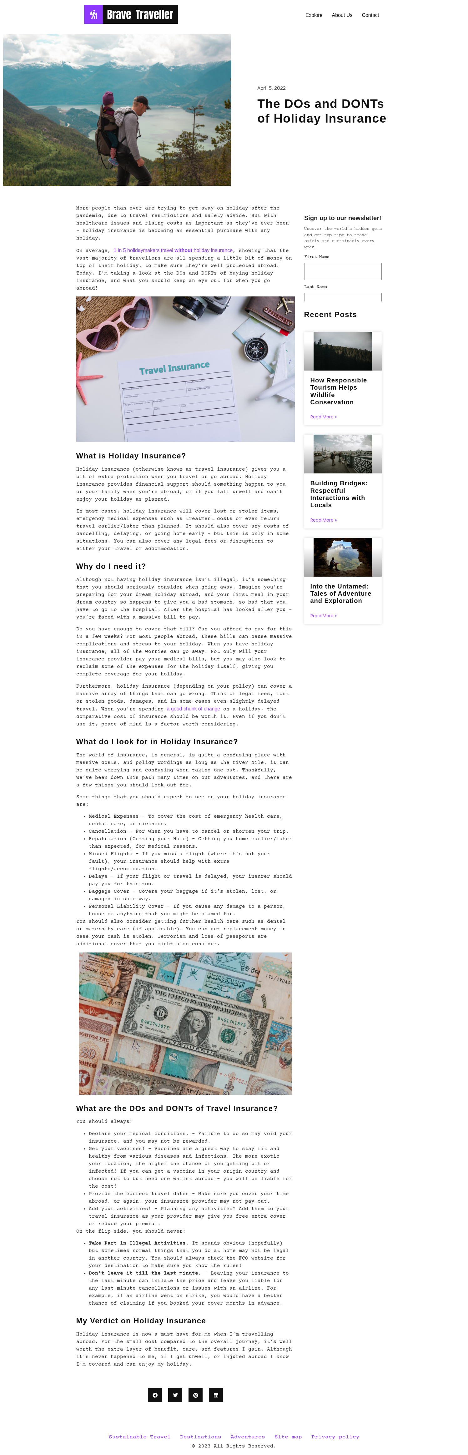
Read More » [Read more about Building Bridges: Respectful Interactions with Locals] (323, 522)
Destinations (200, 1437)
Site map (288, 1437)
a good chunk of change (193, 708)
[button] (155, 1395)
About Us (342, 15)
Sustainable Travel (140, 1437)
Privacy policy (335, 1437)
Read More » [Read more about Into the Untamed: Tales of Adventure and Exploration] (323, 619)
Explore (313, 15)
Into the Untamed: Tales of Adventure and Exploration (341, 596)
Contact (370, 15)
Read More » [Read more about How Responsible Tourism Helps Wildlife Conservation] (323, 418)
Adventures (248, 1437)
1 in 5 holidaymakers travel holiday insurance (173, 250)
